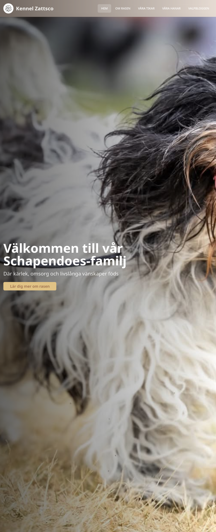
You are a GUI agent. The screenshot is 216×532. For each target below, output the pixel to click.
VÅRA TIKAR (146, 8)
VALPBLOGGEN (198, 8)
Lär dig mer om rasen (30, 286)
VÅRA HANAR (171, 8)
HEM (104, 8)
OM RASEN (123, 8)
